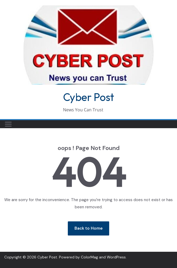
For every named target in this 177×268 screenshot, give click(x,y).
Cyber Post (88, 97)
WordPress (116, 257)
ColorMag (89, 257)
